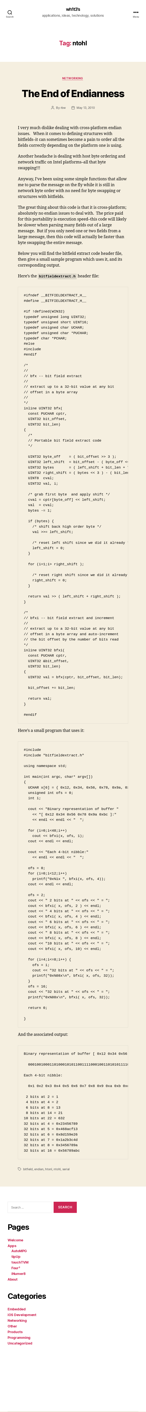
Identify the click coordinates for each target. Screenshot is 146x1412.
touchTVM (20, 1263)
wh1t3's (73, 9)
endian (39, 1170)
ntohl (57, 1170)
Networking (73, 79)
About (12, 1280)
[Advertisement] (25, 1374)
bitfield (28, 1170)
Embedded (17, 1310)
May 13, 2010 (85, 108)
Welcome (15, 1241)
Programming (19, 1338)
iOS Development (22, 1315)
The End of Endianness (73, 93)
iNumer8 (18, 1274)
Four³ (15, 1269)
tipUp (16, 1257)
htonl (49, 1170)
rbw (62, 108)
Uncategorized (20, 1344)
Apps (12, 1246)
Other (12, 1327)
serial (66, 1170)
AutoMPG (19, 1251)
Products (15, 1332)
